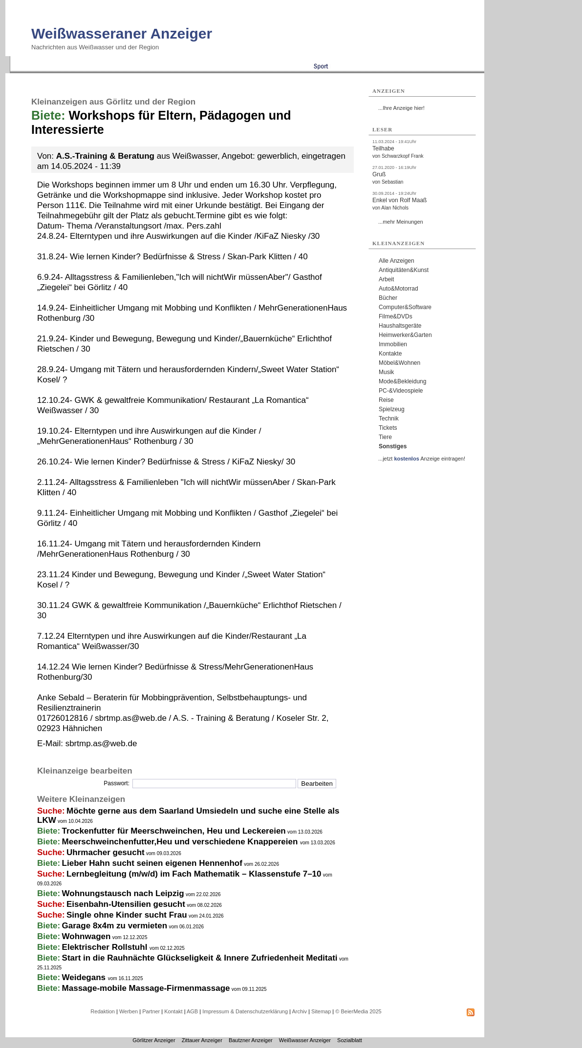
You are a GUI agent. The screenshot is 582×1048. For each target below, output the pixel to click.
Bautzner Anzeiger (251, 1040)
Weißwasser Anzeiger (305, 1040)
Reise (386, 400)
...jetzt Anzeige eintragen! (421, 458)
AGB (192, 1011)
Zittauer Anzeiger (202, 1040)
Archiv (299, 1011)
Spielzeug (392, 409)
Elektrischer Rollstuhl (106, 947)
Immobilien (393, 344)
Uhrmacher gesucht (105, 852)
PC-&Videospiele (401, 390)
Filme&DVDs (395, 316)
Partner (151, 1011)
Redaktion (102, 1011)
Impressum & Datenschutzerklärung (245, 1011)
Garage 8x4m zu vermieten (114, 925)
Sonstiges (393, 446)
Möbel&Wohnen (399, 362)
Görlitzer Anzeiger (153, 1040)
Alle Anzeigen (396, 260)
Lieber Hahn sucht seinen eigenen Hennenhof (152, 863)
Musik (386, 372)
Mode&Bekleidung (402, 381)
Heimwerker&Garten (405, 335)
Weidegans (85, 977)
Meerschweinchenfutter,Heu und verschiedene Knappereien (181, 841)
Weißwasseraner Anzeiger (121, 33)
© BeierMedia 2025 (358, 1011)
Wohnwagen (86, 936)
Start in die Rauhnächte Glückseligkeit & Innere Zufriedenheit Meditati (200, 958)
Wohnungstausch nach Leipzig (123, 893)
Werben (128, 1011)
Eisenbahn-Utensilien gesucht (125, 904)
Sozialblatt (349, 1040)
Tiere (385, 437)
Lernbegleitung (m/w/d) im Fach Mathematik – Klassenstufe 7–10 (193, 874)
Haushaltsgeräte (400, 325)
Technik (389, 418)
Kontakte (390, 353)
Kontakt (173, 1011)
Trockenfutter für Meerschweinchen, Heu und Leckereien (174, 831)
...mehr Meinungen (400, 221)
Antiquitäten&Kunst (404, 270)
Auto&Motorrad (398, 288)
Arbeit (386, 279)
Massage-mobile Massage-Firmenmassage (146, 988)
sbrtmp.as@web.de (101, 743)
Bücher (388, 297)
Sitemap (321, 1011)
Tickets (388, 427)
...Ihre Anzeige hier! (401, 107)
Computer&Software (405, 307)
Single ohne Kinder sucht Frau (126, 915)
